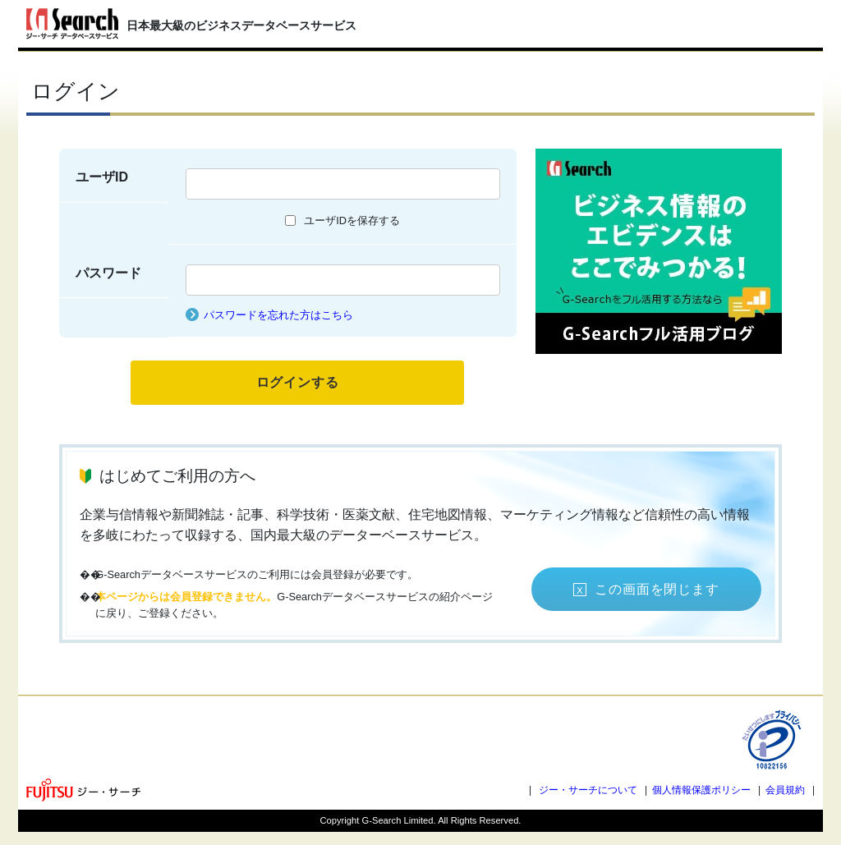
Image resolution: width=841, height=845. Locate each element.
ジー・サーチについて (588, 790)
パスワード (108, 273)
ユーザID (102, 177)
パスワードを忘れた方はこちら (278, 315)
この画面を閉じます (657, 589)
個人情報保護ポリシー (701, 790)
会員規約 (785, 790)
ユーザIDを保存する (352, 220)
